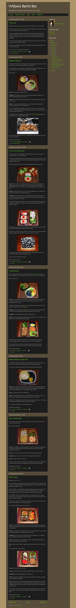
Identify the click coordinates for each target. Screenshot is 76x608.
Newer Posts (12, 602)
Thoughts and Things (20, 14)
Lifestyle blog (35, 114)
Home (28, 602)
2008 (52, 70)
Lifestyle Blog (34, 274)
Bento (33, 14)
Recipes (28, 14)
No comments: (24, 51)
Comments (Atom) (18, 605)
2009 (52, 42)
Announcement (15, 53)
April (53, 49)
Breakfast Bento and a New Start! (18, 360)
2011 (52, 40)
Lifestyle (11, 14)
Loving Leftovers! (14, 271)
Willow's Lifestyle (22, 29)
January (53, 55)
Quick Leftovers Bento (15, 418)
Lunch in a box (52, 33)
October (53, 45)
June (53, 47)
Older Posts (43, 602)
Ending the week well (15, 61)
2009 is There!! (13, 477)
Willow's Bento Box (23, 6)
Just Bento (51, 32)
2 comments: (24, 350)
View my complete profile (59, 23)
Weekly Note (40, 14)
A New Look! (12, 23)
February (54, 53)
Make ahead (17, 143)
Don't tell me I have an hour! (17, 151)
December (54, 43)
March (53, 51)
